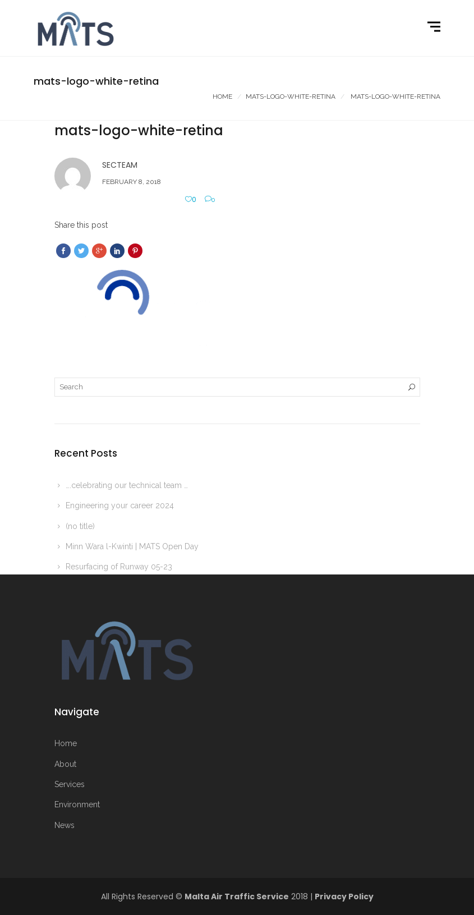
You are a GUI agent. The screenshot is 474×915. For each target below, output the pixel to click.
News (64, 825)
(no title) (80, 526)
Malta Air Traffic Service (237, 896)
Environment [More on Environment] (77, 804)
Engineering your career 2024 (120, 505)
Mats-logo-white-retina (290, 96)
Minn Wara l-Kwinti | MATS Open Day (132, 546)
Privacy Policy (344, 896)
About (65, 764)
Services (69, 784)
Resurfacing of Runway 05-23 (119, 566)
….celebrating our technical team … (127, 485)
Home (222, 96)
